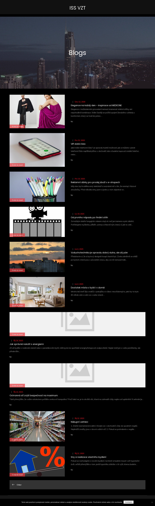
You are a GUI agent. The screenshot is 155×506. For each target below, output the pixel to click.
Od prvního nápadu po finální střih (89, 217)
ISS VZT (77, 8)
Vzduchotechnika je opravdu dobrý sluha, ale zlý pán (99, 253)
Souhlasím (128, 502)
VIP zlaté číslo (78, 144)
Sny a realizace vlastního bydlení (88, 457)
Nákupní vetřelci (79, 422)
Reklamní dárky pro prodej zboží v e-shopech (95, 182)
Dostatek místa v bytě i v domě (88, 288)
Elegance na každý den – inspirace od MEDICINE (96, 105)
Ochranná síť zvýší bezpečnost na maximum (34, 395)
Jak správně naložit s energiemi (27, 344)
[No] (152, 502)
